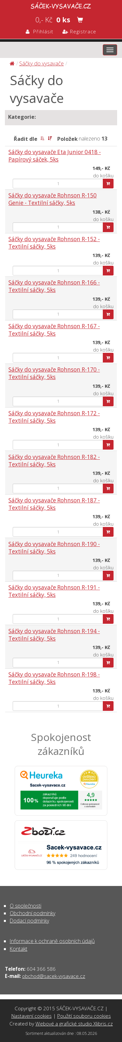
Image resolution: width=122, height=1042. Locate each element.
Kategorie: (22, 116)
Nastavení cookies (31, 1015)
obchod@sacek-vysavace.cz (53, 976)
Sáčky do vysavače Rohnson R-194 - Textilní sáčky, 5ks (54, 634)
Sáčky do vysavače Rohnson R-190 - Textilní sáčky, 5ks (54, 547)
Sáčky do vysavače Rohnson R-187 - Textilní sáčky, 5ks (54, 504)
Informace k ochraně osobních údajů (52, 941)
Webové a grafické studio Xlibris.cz (74, 1023)
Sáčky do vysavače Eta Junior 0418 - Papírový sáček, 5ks (54, 155)
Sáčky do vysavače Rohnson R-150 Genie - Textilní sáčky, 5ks (52, 199)
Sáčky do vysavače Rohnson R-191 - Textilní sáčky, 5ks (54, 591)
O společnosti (25, 905)
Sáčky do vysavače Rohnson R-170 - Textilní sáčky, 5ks (54, 373)
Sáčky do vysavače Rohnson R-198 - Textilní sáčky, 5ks (54, 678)
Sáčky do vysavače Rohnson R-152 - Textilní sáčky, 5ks (54, 242)
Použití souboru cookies (84, 1015)
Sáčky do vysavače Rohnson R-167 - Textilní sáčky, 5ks (54, 329)
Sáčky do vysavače (41, 63)
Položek (67, 138)
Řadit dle (25, 138)
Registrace (79, 31)
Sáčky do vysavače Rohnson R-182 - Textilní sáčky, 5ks (54, 460)
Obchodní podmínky (32, 913)
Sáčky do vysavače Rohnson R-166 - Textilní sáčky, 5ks (54, 286)
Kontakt (18, 948)
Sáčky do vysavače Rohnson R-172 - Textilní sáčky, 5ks (54, 416)
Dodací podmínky (29, 920)
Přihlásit (39, 31)
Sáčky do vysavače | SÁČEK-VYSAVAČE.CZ (61, 5)
